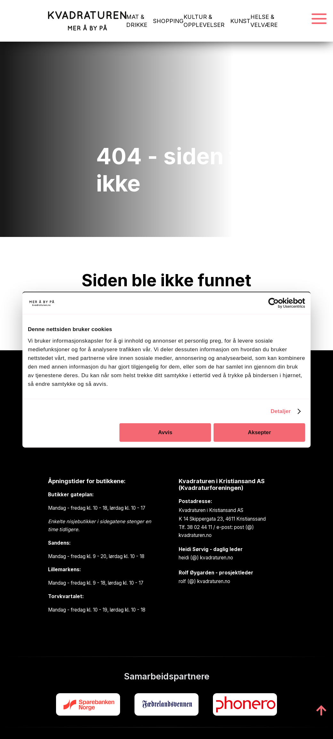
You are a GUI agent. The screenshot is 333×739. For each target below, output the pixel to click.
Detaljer (281, 411)
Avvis (165, 432)
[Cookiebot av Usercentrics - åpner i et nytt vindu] (277, 303)
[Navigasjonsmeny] (319, 19)
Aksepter (259, 432)
